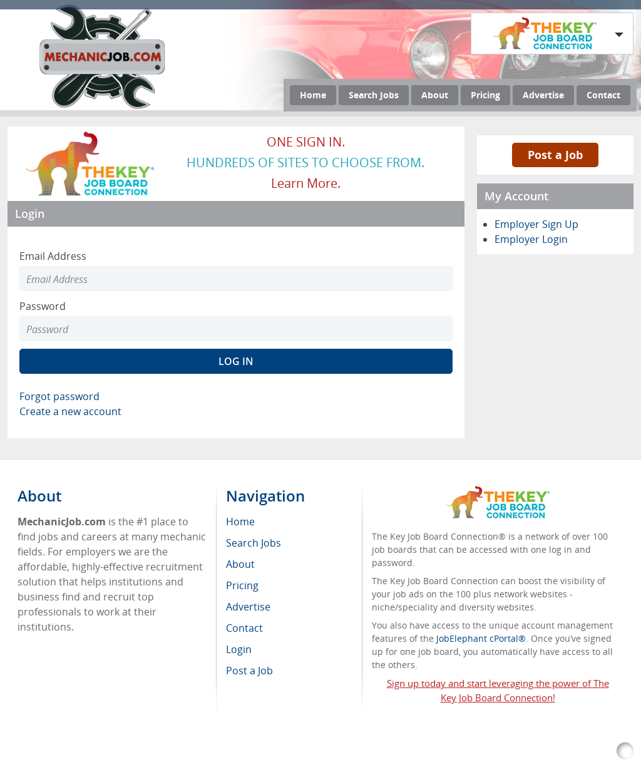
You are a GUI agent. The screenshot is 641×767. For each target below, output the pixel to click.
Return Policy (338, 751)
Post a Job (555, 154)
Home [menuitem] (240, 521)
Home (313, 95)
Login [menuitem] (239, 649)
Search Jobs (374, 95)
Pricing (485, 95)
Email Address (52, 256)
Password (42, 306)
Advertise (543, 95)
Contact (603, 95)
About (434, 95)
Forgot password (59, 396)
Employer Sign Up (536, 224)
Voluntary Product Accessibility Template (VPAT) (477, 751)
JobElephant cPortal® (481, 638)
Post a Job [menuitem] (249, 670)
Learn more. (306, 183)
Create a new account (70, 411)
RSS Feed (281, 751)
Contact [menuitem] (244, 628)
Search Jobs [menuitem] (253, 543)
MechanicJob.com (128, 751)
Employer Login (531, 239)
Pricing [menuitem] (242, 585)
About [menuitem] (240, 564)
